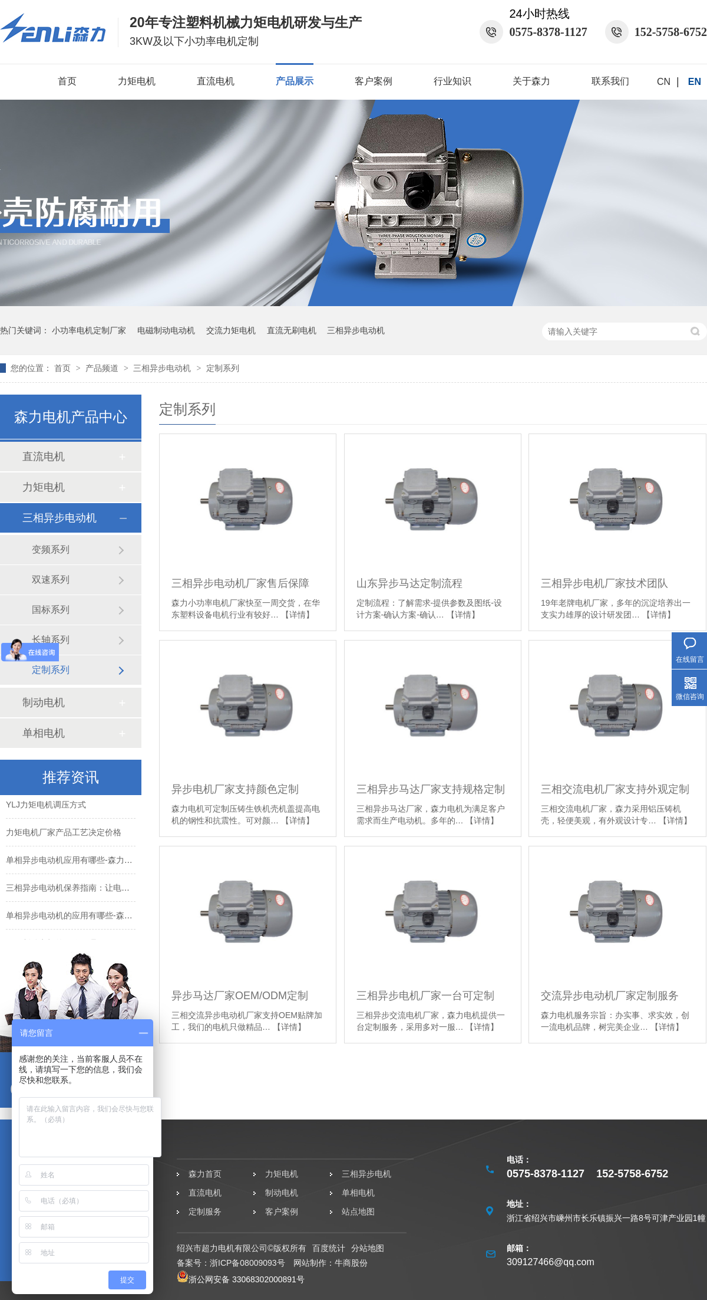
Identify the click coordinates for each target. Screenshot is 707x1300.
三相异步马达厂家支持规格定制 (430, 789)
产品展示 (294, 81)
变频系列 (51, 549)
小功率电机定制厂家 (89, 330)
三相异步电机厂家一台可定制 (425, 996)
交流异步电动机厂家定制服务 (610, 996)
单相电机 (43, 733)
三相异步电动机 (356, 330)
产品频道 (103, 368)
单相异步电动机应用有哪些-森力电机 (73, 862)
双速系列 (51, 580)
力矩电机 (137, 81)
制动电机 (43, 702)
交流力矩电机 (231, 330)
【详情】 (297, 614)
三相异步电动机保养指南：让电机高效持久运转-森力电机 (110, 890)
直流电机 (215, 81)
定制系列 (222, 368)
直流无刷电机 (291, 330)
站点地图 (358, 1211)
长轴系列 (51, 640)
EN (694, 82)
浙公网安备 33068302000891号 (241, 1279)
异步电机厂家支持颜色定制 (235, 789)
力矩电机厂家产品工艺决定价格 (63, 834)
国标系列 (51, 610)
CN (663, 82)
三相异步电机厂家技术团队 (604, 583)
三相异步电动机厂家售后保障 (240, 583)
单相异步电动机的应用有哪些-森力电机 (77, 918)
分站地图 (367, 1248)
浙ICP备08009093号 (247, 1263)
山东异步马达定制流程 (409, 583)
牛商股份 (351, 1263)
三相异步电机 (366, 1173)
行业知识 (452, 81)
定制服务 (205, 1211)
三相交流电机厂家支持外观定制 (615, 789)
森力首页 (205, 1173)
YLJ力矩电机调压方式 (46, 807)
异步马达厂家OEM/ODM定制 (239, 996)
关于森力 (531, 81)
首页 (67, 81)
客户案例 (373, 81)
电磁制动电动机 (166, 330)
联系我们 (610, 81)
